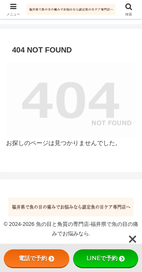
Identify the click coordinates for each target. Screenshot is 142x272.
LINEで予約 (105, 258)
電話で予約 (36, 258)
